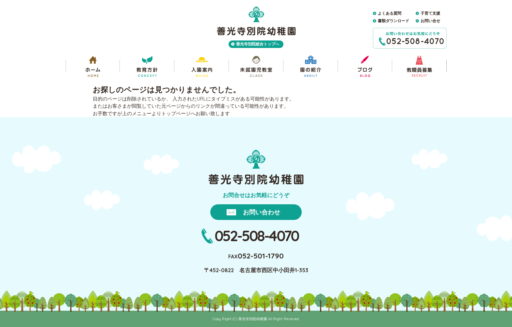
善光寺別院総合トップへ (257, 43)
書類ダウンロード (393, 20)
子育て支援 (430, 13)
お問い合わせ (261, 212)
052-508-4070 (257, 235)
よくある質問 (389, 13)
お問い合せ (430, 20)
